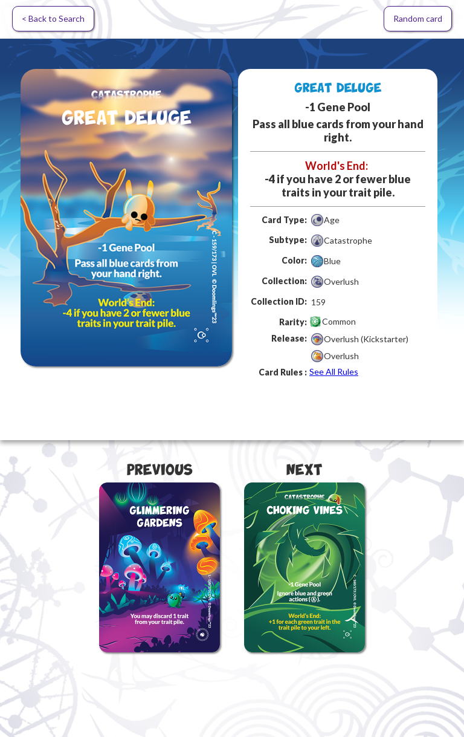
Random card (417, 18)
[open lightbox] (126, 217)
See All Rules (333, 371)
